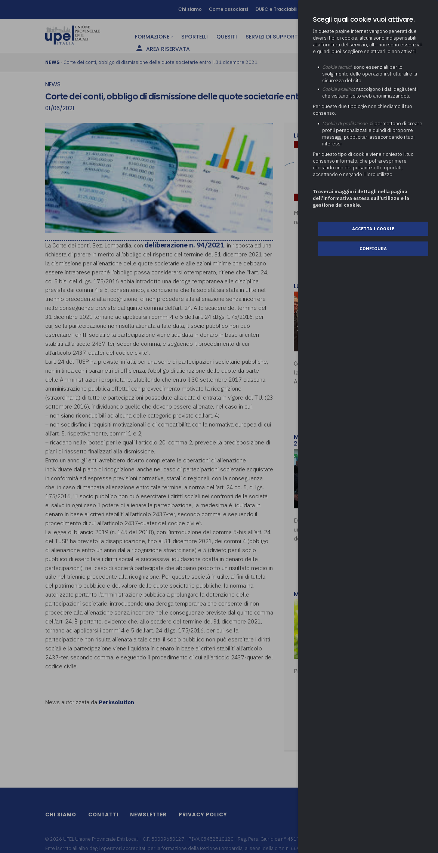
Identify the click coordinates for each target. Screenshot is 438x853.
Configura (373, 248)
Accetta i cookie (373, 228)
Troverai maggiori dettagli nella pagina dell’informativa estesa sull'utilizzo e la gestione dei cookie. (361, 198)
